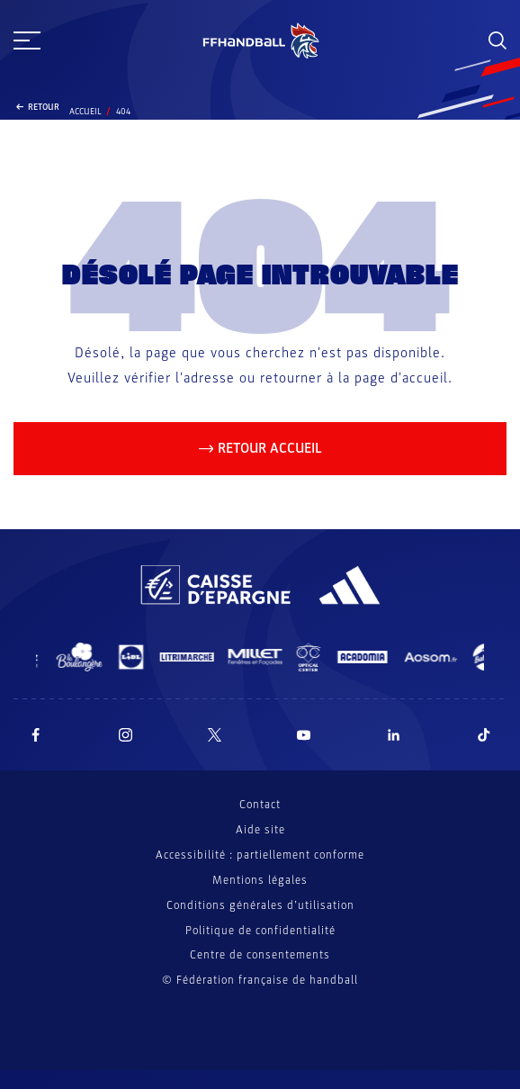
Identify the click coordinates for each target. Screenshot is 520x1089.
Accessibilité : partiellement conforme (260, 855)
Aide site (260, 830)
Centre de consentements (260, 955)
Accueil (85, 111)
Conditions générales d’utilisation (260, 905)
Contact (260, 804)
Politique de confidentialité (260, 930)
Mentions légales (260, 880)
